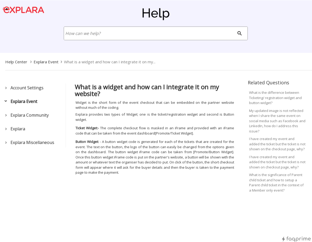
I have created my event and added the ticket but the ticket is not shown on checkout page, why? (277, 162)
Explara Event (23, 101)
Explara (17, 129)
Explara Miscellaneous (32, 142)
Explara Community (29, 115)
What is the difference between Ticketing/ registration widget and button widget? (275, 97)
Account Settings (27, 88)
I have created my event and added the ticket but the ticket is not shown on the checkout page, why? (277, 143)
